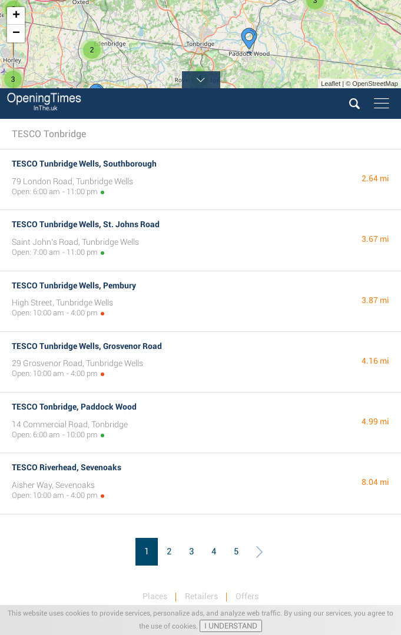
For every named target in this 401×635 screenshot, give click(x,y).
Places (154, 596)
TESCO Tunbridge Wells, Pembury (74, 285)
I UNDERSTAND (230, 625)
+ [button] (16, 16)
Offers (247, 596)
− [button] (16, 33)
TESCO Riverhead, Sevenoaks (66, 467)
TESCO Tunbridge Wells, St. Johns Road (86, 224)
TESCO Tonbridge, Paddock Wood (74, 406)
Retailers (201, 596)
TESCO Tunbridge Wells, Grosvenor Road (87, 346)
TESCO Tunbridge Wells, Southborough (84, 163)
